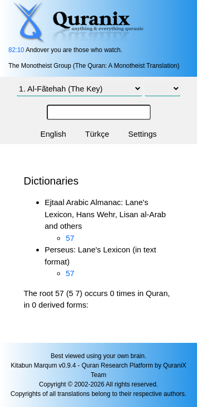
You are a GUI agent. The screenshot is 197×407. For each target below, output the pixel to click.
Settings (142, 133)
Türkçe (97, 133)
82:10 (16, 50)
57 (70, 237)
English (53, 133)
